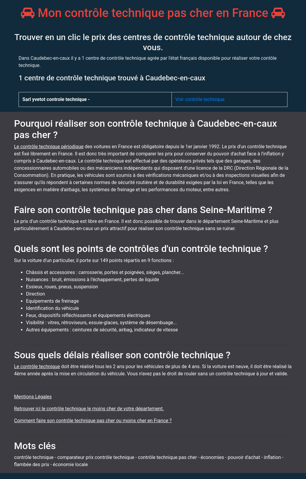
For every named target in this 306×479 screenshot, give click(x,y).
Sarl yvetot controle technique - (56, 99)
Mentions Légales (33, 397)
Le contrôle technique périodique (49, 146)
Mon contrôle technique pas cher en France (153, 13)
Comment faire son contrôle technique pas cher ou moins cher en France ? (93, 420)
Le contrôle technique (37, 366)
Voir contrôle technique (200, 99)
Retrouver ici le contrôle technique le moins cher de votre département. (89, 408)
